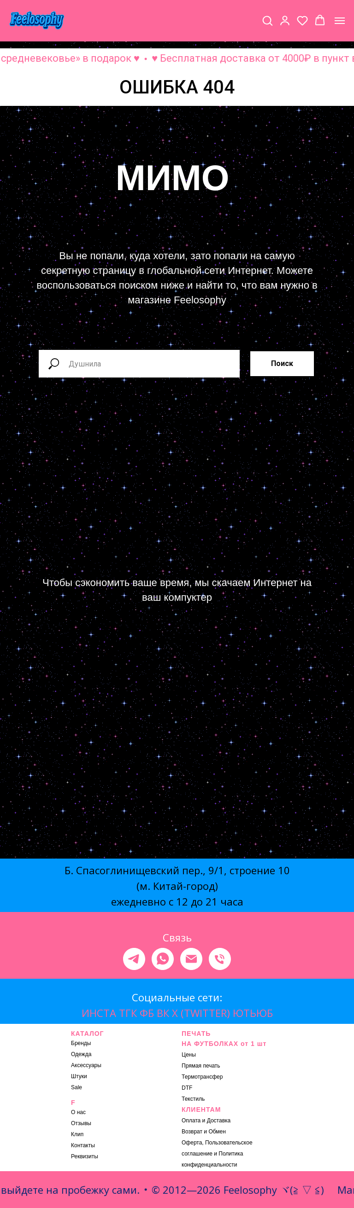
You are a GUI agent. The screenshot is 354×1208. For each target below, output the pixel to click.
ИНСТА (99, 1013)
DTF (187, 1088)
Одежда (81, 1054)
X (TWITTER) (201, 1013)
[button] (267, 20)
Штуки (79, 1076)
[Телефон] (220, 959)
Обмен (217, 1131)
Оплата (191, 1120)
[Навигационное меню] (340, 20)
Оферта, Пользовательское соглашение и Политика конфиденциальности (217, 1153)
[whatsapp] (163, 959)
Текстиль (193, 1099)
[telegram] (134, 959)
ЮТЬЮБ (253, 1013)
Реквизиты (84, 1156)
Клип (77, 1134)
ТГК (128, 1013)
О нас (78, 1112)
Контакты (83, 1145)
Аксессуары (86, 1065)
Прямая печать (201, 1066)
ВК (163, 1013)
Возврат (192, 1131)
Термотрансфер (202, 1077)
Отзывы (81, 1123)
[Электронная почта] (191, 959)
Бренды (81, 1043)
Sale (76, 1087)
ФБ (147, 1013)
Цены (189, 1054)
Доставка (219, 1120)
